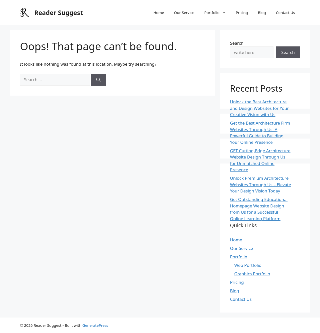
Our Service (184, 12)
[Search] (98, 80)
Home (158, 12)
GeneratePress (95, 325)
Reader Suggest (58, 12)
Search (237, 43)
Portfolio (217, 12)
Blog (262, 12)
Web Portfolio (248, 265)
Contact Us (285, 12)
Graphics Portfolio (252, 274)
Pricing (242, 12)
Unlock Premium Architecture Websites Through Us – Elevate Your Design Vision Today (260, 184)
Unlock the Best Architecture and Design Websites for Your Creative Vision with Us (259, 108)
